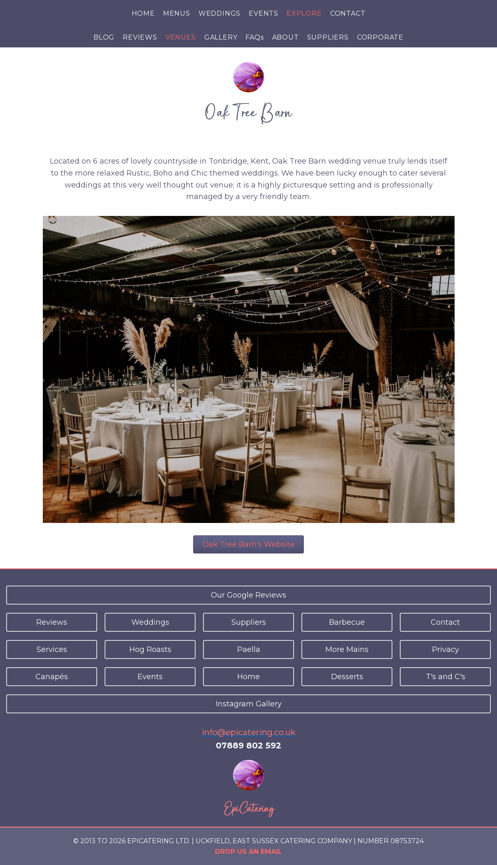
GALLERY (221, 37)
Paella (248, 649)
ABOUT (285, 37)
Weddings (150, 622)
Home (248, 676)
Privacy (445, 649)
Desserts (347, 676)
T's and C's (445, 676)
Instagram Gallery (249, 703)
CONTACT (348, 13)
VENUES (181, 37)
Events (150, 676)
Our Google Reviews (248, 595)
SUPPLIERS (328, 37)
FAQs (254, 37)
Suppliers (248, 622)
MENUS (176, 13)
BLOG (103, 37)
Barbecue (347, 622)
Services (52, 649)
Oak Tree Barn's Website (248, 544)
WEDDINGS (219, 13)
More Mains (347, 649)
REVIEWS (140, 37)
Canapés (51, 676)
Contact (445, 622)
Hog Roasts (150, 649)
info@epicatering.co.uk (249, 732)
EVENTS (263, 13)
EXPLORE (304, 13)
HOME (143, 13)
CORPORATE (380, 37)
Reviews (51, 622)
